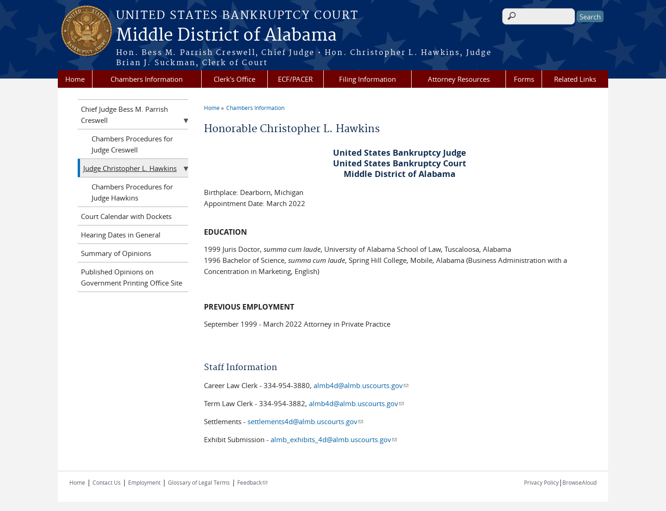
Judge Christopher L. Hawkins (130, 168)
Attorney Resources (459, 79)
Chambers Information (147, 79)
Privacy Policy (541, 482)
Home (75, 79)
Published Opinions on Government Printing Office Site (131, 277)
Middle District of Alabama (226, 35)
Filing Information (367, 79)
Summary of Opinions (116, 253)
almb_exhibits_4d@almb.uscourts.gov (334, 439)
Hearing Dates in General (120, 234)
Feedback (252, 482)
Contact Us (106, 482)
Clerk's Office (234, 79)
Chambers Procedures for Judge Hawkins (132, 192)
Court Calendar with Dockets (126, 216)
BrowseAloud (579, 482)
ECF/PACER (295, 79)
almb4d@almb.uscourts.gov (361, 385)
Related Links (575, 79)
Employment (144, 482)
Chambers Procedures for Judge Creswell (132, 144)
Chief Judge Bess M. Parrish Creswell (124, 114)
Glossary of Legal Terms (199, 482)
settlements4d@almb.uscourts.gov (305, 421)
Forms (524, 79)
